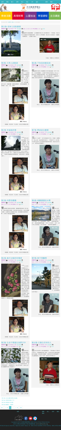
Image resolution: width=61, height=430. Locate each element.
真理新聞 (18, 15)
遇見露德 (19, 29)
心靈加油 (30, 15)
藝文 (12, 2)
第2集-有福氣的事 (8, 130)
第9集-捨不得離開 (39, 258)
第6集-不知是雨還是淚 (41, 62)
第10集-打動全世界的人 (41, 342)
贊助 (51, 2)
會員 (18, 411)
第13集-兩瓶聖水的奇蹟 (7, 402)
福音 (37, 2)
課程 (43, 413)
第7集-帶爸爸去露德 (40, 130)
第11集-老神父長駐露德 (11, 26)
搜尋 (46, 2)
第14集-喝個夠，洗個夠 (7, 404)
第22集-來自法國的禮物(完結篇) (9, 398)
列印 (43, 29)
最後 (21, 407)
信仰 (53, 411)
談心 (13, 22)
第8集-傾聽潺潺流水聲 (41, 200)
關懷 (43, 411)
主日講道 (55, 15)
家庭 (27, 2)
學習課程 (42, 15)
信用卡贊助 (4, 3)
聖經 (58, 411)
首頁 (2, 2)
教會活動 (6, 15)
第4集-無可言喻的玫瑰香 (11, 258)
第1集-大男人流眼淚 (9, 62)
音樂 (17, 2)
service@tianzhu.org (42, 424)
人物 (32, 2)
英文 (22, 2)
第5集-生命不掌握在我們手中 (13, 342)
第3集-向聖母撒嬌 (8, 200)
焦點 (7, 2)
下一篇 (16, 407)
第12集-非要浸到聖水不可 (8, 400)
